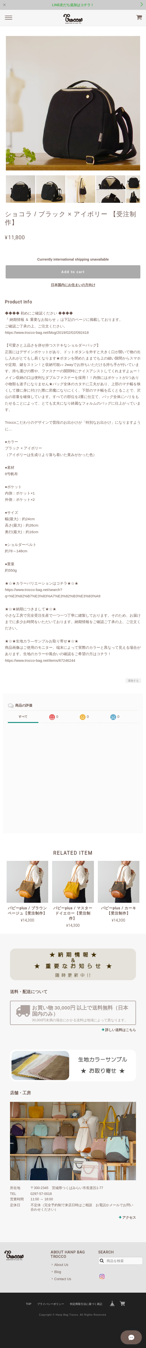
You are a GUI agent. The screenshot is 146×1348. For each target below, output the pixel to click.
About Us (61, 1265)
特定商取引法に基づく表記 (86, 1303)
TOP (28, 1303)
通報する (133, 680)
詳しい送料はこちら (120, 1030)
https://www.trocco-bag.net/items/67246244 (40, 660)
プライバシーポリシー (50, 1303)
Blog (57, 1272)
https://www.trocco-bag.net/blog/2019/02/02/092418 (47, 332)
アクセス (129, 1217)
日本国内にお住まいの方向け (73, 285)
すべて (23, 716)
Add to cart (73, 272)
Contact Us (62, 1279)
